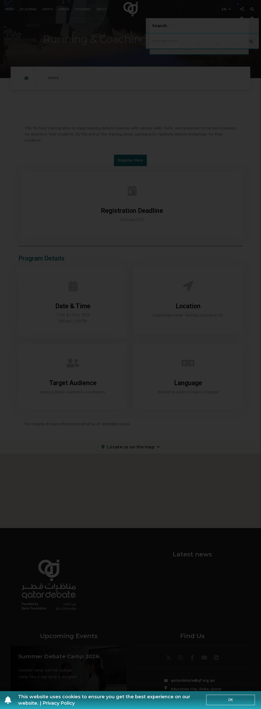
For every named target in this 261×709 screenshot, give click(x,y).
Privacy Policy (59, 703)
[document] (130, 354)
